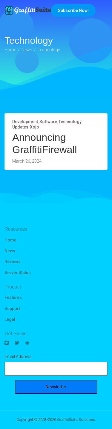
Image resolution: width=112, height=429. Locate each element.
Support (12, 308)
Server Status (17, 272)
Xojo (34, 127)
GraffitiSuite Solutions (76, 419)
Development (25, 121)
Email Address (18, 356)
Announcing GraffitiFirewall (44, 143)
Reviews (12, 261)
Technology (70, 121)
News (9, 250)
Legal (9, 319)
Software (48, 121)
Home (10, 240)
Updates (20, 127)
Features (13, 297)
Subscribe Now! (73, 10)
